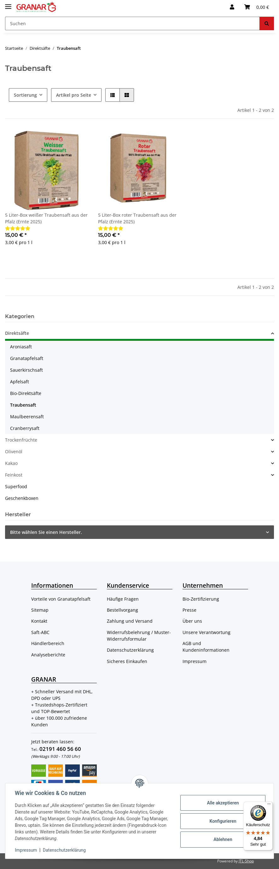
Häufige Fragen (123, 599)
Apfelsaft (19, 382)
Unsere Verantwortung (206, 632)
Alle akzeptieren (222, 802)
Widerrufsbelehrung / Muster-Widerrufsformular (139, 635)
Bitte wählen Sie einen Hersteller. (46, 532)
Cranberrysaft (24, 428)
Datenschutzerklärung (130, 650)
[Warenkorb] (256, 7)
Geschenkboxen (21, 498)
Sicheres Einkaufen (127, 661)
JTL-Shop (246, 861)
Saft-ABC (40, 632)
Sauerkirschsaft (26, 370)
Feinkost (13, 475)
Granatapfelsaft (26, 358)
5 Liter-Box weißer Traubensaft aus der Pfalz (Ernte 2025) (46, 218)
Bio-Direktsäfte (25, 393)
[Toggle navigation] (8, 4)
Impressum (194, 661)
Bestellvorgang (122, 610)
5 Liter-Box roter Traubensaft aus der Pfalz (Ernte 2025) (137, 218)
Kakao (11, 463)
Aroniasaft (21, 347)
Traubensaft (23, 405)
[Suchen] (132, 23)
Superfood (16, 486)
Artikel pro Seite (73, 95)
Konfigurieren (222, 821)
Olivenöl (13, 452)
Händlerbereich (47, 643)
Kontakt (39, 621)
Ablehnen (222, 839)
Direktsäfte (17, 333)
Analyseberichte (48, 655)
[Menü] (269, 805)
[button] (232, 7)
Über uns (192, 621)
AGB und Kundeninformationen (206, 646)
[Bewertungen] (17, 228)
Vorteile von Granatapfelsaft (60, 599)
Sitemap (40, 610)
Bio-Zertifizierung (201, 599)
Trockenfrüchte (21, 440)
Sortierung (25, 95)
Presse (189, 610)
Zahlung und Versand (130, 621)
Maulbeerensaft (27, 417)
